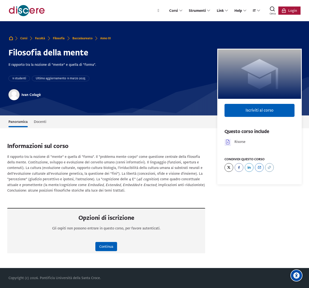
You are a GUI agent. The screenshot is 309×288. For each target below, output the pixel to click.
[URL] (269, 167)
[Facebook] (239, 167)
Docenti (40, 122)
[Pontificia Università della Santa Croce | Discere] (26, 10)
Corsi (23, 38)
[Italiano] (256, 10)
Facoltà (40, 38)
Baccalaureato (82, 38)
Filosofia (59, 38)
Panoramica (18, 122)
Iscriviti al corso (260, 110)
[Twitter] (229, 167)
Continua (106, 246)
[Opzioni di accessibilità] (296, 275)
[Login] (289, 11)
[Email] (259, 167)
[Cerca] (272, 10)
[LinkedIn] (249, 167)
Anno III (105, 38)
